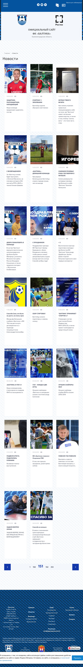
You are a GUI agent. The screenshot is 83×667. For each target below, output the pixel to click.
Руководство (51, 610)
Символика (51, 624)
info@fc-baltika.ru (11, 616)
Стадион (52, 616)
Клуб (51, 607)
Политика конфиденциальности (51, 630)
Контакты (51, 621)
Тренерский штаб (51, 613)
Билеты (72, 615)
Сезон (72, 607)
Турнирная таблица (71, 610)
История (51, 618)
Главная (31, 607)
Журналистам (31, 622)
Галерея (72, 619)
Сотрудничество (31, 619)
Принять (77, 658)
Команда (31, 616)
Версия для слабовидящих (74, 2)
